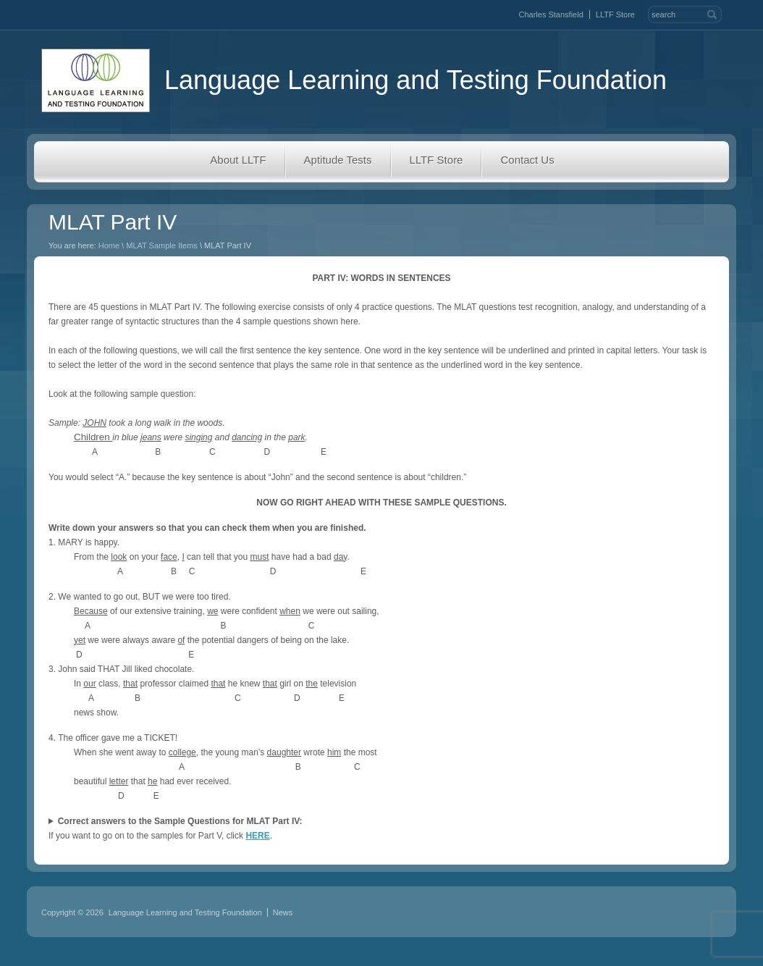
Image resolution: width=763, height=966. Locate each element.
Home (108, 245)
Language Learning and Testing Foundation (354, 80)
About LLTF (238, 160)
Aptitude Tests (338, 160)
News (283, 912)
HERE (257, 836)
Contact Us (527, 160)
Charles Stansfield (551, 14)
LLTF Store (615, 14)
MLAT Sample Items (162, 245)
